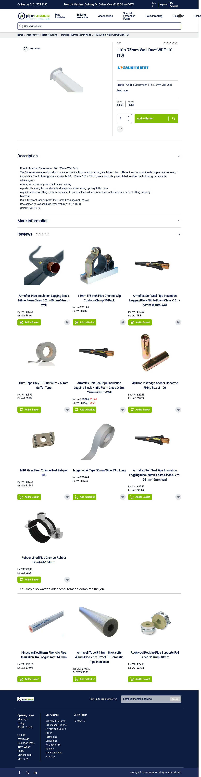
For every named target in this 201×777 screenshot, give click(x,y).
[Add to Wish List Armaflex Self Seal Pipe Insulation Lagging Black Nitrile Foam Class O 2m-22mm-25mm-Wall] (123, 410)
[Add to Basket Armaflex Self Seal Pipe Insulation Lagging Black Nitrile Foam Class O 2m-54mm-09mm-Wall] (140, 322)
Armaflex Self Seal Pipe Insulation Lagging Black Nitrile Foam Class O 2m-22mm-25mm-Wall (99, 387)
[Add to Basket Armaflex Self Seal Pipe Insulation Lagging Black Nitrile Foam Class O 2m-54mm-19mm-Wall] (140, 497)
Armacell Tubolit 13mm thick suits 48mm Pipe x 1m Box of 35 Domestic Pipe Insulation (99, 657)
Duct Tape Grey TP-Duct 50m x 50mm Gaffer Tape (43, 385)
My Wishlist (174, 4)
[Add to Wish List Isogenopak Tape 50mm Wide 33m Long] (123, 497)
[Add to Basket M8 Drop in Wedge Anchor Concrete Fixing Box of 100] (140, 410)
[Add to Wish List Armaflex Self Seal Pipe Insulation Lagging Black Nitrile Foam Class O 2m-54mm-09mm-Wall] (178, 322)
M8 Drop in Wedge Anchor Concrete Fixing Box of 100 (154, 385)
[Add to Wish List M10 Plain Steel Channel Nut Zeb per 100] (67, 497)
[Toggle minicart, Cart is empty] (180, 16)
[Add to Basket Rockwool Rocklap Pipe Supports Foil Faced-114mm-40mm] (140, 679)
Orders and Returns (56, 725)
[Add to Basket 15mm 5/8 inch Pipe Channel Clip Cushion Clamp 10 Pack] (84, 322)
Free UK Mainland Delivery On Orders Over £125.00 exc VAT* (99, 4)
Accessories (32, 35)
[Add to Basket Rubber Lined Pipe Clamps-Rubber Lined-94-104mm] (29, 580)
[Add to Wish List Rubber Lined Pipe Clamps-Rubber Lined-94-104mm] (67, 580)
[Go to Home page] (33, 16)
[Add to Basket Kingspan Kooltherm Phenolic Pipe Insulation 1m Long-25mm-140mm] (29, 679)
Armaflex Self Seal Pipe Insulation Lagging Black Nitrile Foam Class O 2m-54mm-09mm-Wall (154, 300)
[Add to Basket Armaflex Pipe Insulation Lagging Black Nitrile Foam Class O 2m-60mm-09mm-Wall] (29, 322)
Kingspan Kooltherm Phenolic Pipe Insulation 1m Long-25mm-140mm (44, 655)
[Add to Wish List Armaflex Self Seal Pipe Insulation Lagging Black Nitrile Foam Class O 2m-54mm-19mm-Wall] (178, 497)
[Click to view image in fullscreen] (65, 79)
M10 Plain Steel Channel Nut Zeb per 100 (44, 473)
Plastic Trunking (49, 35)
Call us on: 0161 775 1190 (32, 4)
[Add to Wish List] (120, 129)
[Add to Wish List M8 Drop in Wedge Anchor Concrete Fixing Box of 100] (178, 410)
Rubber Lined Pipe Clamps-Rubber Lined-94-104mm (44, 560)
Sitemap (50, 756)
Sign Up (175, 699)
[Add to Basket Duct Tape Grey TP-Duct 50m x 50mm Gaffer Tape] (29, 410)
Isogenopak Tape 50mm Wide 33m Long (99, 470)
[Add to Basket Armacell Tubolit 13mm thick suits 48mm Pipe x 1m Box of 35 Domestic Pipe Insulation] (84, 679)
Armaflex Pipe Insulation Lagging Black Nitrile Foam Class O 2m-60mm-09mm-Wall (43, 300)
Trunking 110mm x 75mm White (76, 35)
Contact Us (80, 721)
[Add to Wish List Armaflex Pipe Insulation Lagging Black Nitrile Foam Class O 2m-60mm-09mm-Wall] (67, 322)
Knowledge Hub (54, 752)
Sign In (154, 4)
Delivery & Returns (55, 721)
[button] (170, 43)
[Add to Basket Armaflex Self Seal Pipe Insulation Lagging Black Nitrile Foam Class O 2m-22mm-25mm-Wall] (84, 410)
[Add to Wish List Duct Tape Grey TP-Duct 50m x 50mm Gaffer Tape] (67, 410)
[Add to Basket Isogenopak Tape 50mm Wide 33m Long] (84, 497)
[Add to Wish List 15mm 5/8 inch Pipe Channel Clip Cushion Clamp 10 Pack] (123, 322)
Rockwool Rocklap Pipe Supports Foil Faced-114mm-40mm (155, 655)
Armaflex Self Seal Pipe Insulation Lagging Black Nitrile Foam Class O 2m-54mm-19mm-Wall (154, 475)
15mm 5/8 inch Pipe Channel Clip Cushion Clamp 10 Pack (99, 298)
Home (20, 35)
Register (163, 4)
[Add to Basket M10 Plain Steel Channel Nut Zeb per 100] (29, 497)
